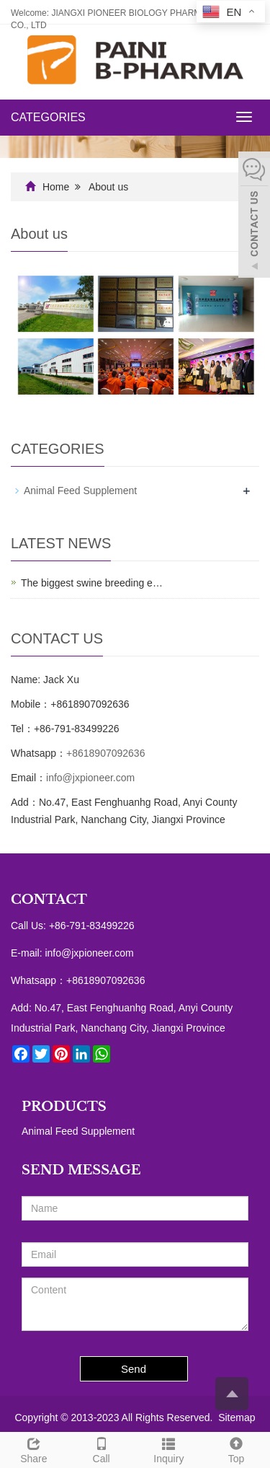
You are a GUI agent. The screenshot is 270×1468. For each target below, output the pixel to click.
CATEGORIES (48, 117)
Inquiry (169, 1448)
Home (55, 187)
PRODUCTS (64, 1107)
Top (236, 1448)
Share (34, 1448)
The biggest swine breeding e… (92, 583)
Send (133, 1369)
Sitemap (236, 1417)
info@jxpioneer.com (90, 777)
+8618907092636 (105, 753)
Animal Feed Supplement (80, 490)
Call (101, 1448)
